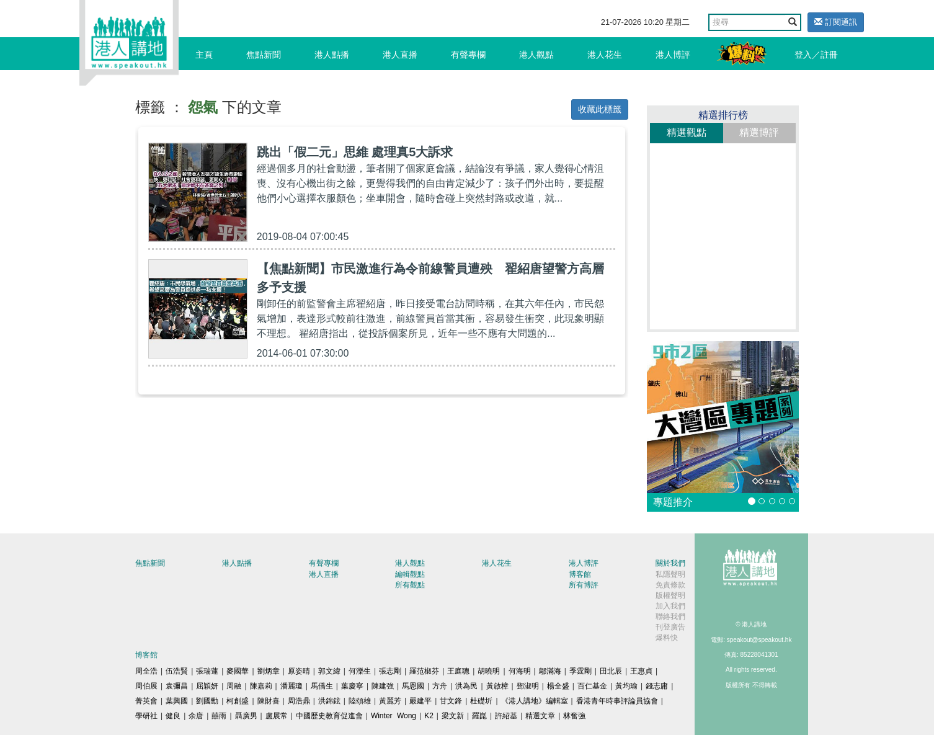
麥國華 (237, 671)
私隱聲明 (670, 574)
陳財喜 (268, 701)
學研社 (146, 715)
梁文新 (453, 715)
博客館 (580, 574)
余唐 (196, 715)
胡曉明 (489, 671)
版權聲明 (670, 595)
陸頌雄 (360, 701)
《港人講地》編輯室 (534, 701)
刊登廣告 (670, 627)
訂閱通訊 (835, 22)
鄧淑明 (528, 686)
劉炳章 (268, 671)
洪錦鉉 (329, 701)
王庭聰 (458, 671)
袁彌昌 (177, 686)
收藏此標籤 (599, 109)
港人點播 (331, 55)
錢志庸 (657, 686)
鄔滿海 (550, 671)
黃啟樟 (497, 686)
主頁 (204, 55)
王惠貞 (641, 671)
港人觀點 (536, 55)
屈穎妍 (207, 686)
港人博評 (673, 55)
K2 (429, 715)
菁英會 (146, 701)
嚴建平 (420, 701)
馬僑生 (322, 686)
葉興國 (177, 701)
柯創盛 (237, 701)
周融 (233, 686)
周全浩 (146, 671)
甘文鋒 (451, 701)
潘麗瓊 (291, 686)
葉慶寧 (352, 686)
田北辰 (611, 671)
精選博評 (759, 132)
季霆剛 (580, 671)
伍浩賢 (177, 671)
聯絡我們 (670, 616)
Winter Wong (393, 715)
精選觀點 (686, 132)
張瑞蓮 (207, 671)
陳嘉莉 (261, 686)
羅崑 (479, 715)
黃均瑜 (626, 686)
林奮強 (574, 715)
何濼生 (360, 671)
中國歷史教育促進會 (329, 715)
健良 (173, 715)
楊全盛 (558, 686)
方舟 (439, 686)
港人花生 (604, 55)
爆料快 (667, 637)
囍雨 (218, 715)
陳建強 (382, 686)
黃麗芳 (390, 701)
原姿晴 (299, 671)
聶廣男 (246, 715)
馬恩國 (413, 686)
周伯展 (146, 686)
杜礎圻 (481, 701)
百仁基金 (592, 686)
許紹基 (506, 715)
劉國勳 (207, 701)
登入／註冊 (816, 55)
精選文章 (540, 715)
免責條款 (670, 585)
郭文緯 (329, 671)
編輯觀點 (410, 574)
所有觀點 (410, 585)
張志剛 (390, 671)
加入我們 (670, 606)
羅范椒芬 (424, 671)
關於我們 (670, 563)
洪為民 (466, 686)
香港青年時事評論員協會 (617, 701)
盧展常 (276, 715)
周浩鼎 (299, 701)
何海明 (520, 671)
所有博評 (583, 585)
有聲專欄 (468, 55)
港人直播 (400, 55)
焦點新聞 (263, 55)
